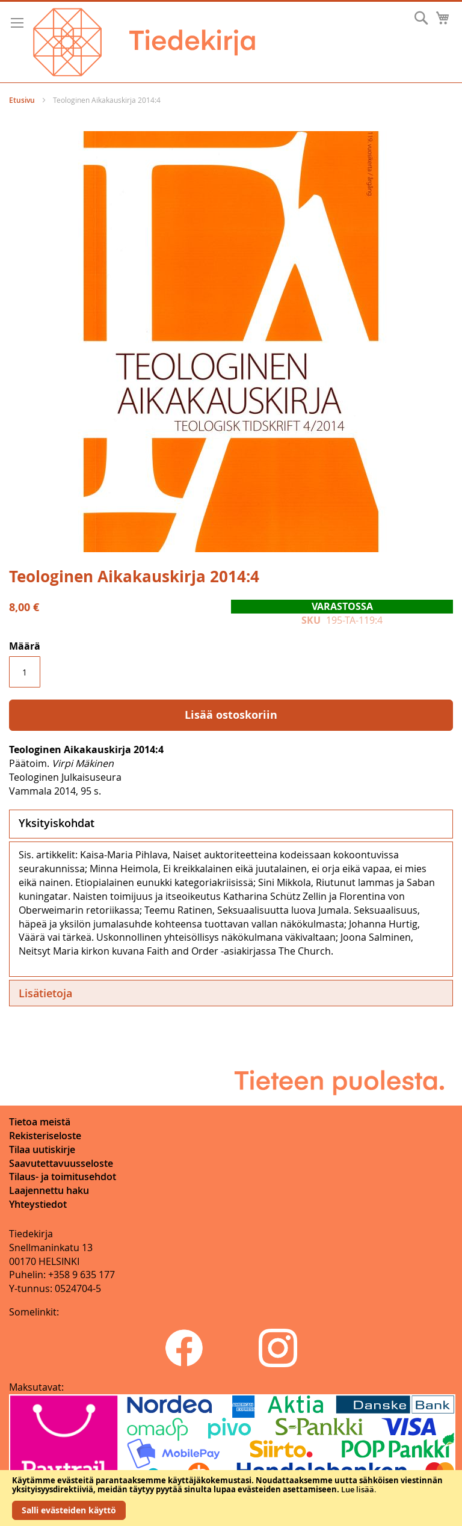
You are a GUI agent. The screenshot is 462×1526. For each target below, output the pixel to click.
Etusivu (22, 100)
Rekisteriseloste (45, 1135)
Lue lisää (357, 1489)
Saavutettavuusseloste (61, 1163)
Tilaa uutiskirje (42, 1149)
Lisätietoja (45, 993)
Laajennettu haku (49, 1190)
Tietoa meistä (39, 1121)
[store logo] (144, 42)
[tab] (231, 824)
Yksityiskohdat (56, 823)
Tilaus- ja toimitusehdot (62, 1176)
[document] (231, 1498)
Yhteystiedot (38, 1204)
